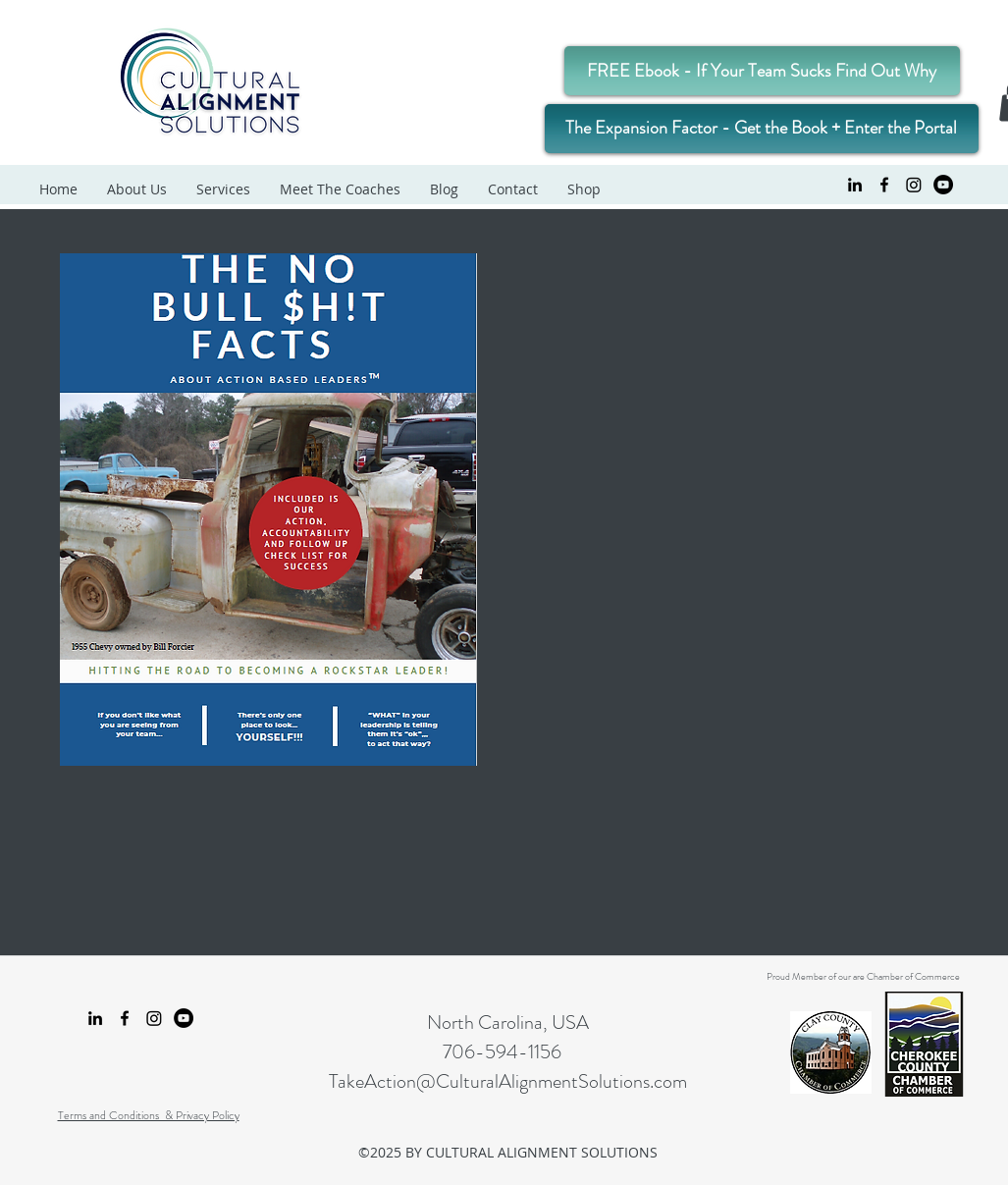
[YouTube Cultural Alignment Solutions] (943, 184)
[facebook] (884, 184)
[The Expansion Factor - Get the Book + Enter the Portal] (762, 128)
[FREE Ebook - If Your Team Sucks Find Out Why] (762, 70)
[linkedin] (855, 184)
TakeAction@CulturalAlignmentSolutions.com (508, 1081)
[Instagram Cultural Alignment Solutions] (914, 184)
